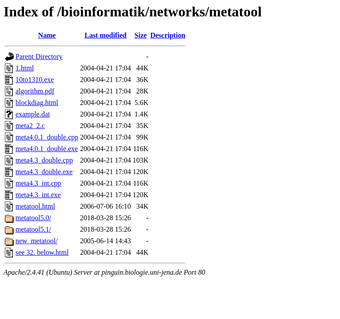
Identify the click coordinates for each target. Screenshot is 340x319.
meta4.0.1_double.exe (46, 148)
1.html (24, 68)
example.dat (32, 114)
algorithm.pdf (34, 91)
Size (141, 35)
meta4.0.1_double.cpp (46, 137)
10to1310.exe (34, 79)
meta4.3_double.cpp (44, 160)
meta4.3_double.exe (44, 171)
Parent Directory (38, 56)
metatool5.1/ (33, 229)
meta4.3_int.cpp (38, 183)
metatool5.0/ (33, 218)
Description (167, 35)
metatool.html (35, 206)
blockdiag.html (36, 102)
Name (47, 35)
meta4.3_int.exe (38, 194)
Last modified (106, 35)
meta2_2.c (30, 125)
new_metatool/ (36, 241)
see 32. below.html (42, 252)
